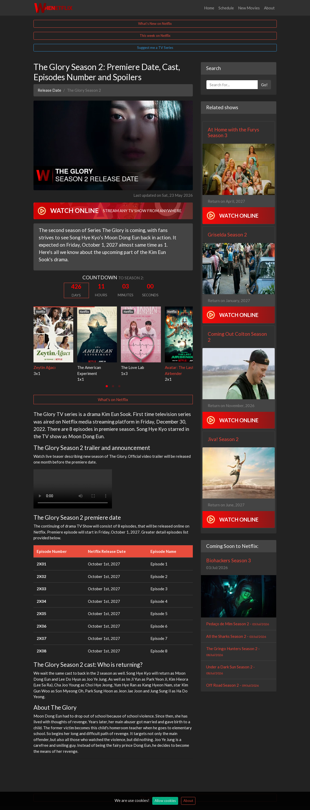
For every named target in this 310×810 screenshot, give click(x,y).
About (269, 7)
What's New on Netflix (155, 23)
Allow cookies (165, 801)
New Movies (249, 7)
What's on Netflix (113, 399)
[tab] (107, 386)
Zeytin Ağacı (44, 367)
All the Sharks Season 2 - (236, 636)
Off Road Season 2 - (232, 685)
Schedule (226, 7)
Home (209, 7)
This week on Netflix (155, 35)
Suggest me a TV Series (155, 47)
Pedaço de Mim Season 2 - (237, 623)
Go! (264, 84)
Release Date (49, 90)
